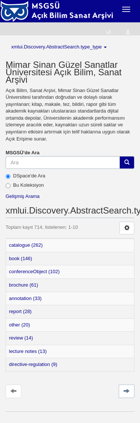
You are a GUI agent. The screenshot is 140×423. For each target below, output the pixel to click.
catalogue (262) (26, 245)
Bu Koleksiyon (25, 185)
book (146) (20, 258)
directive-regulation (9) (33, 364)
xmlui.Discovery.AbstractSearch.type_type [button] (59, 47)
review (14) (21, 338)
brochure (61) (23, 285)
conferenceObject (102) (34, 271)
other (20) (19, 325)
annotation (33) (25, 298)
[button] (108, 31)
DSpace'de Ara (25, 176)
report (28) (20, 311)
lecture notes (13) (28, 351)
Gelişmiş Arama (23, 196)
